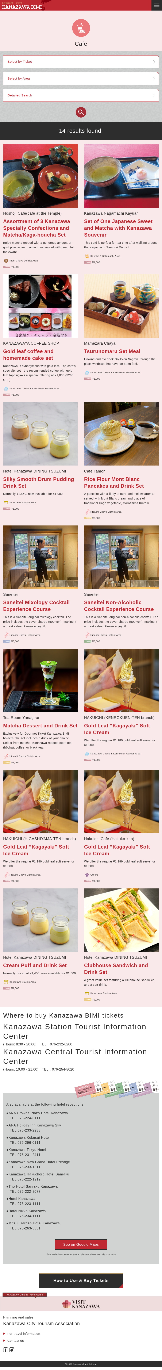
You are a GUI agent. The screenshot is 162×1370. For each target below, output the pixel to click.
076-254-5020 (63, 1069)
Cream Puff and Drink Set (35, 965)
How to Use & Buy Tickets (81, 1282)
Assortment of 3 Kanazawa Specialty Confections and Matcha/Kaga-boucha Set (36, 228)
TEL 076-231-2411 (25, 1155)
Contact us (15, 1343)
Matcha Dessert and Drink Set (40, 725)
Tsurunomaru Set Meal (112, 351)
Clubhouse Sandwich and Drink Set (116, 969)
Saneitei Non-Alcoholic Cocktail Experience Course (119, 606)
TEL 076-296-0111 (25, 1142)
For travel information (24, 1336)
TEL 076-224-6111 (25, 1118)
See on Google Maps (81, 1245)
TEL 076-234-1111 (25, 1216)
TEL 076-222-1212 (25, 1179)
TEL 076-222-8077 (25, 1191)
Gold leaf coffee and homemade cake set (28, 354)
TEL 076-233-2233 (25, 1130)
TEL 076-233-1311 (25, 1167)
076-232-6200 (61, 1044)
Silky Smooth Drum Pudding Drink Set (38, 482)
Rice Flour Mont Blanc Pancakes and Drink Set (114, 482)
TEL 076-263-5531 (25, 1228)
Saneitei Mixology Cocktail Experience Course (36, 606)
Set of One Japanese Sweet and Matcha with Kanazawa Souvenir (118, 228)
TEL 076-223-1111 (25, 1204)
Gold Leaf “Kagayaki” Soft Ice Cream (117, 729)
